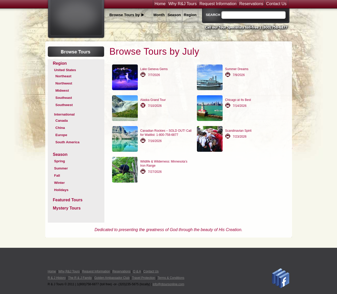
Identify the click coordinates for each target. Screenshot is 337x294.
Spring (59, 161)
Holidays (61, 190)
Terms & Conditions (171, 278)
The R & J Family (80, 278)
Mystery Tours (67, 208)
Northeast (63, 76)
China (60, 128)
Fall (57, 175)
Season (174, 15)
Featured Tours (68, 200)
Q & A (137, 271)
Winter (59, 183)
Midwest (62, 90)
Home (160, 4)
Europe (61, 135)
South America (68, 142)
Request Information (217, 4)
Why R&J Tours (182, 4)
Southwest (64, 105)
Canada (62, 120)
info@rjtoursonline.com (168, 284)
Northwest (64, 83)
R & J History (57, 278)
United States (65, 70)
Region (190, 15)
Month (159, 15)
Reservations (251, 4)
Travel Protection (143, 278)
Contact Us (276, 4)
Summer (61, 168)
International (64, 114)
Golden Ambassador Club (112, 278)
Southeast (64, 98)
